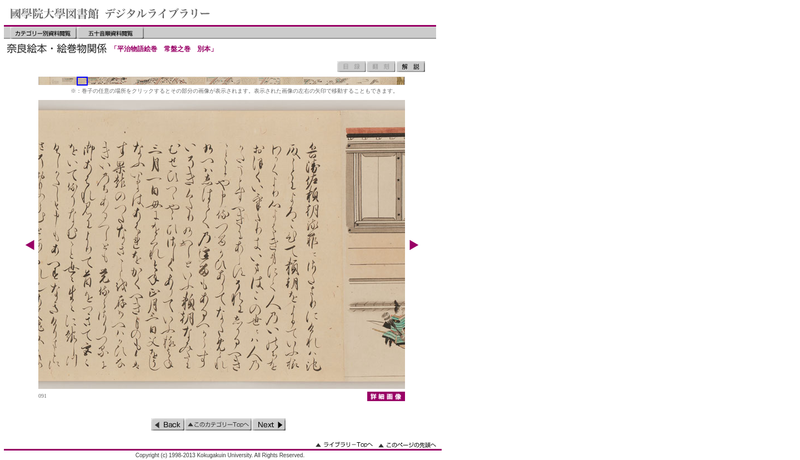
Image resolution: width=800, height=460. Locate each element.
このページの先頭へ (407, 445)
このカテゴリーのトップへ (218, 424)
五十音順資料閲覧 (110, 33)
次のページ (269, 424)
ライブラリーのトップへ (344, 445)
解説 (410, 66)
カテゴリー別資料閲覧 (43, 33)
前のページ (167, 424)
